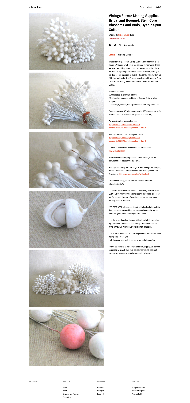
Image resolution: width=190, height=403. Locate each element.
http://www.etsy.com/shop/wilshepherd (134, 174)
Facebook (100, 387)
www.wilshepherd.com (117, 150)
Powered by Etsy (137, 394)
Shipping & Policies (125, 54)
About (149, 7)
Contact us (67, 397)
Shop (142, 7)
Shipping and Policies (71, 394)
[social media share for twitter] (115, 45)
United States (123, 34)
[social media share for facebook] (110, 45)
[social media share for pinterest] (120, 45)
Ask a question (129, 45)
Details (112, 54)
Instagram (100, 391)
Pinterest (100, 394)
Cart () (158, 7)
